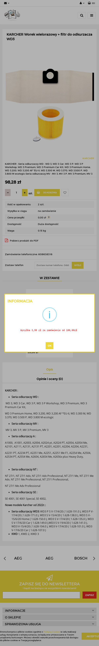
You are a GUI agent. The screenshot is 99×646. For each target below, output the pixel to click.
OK (49, 345)
